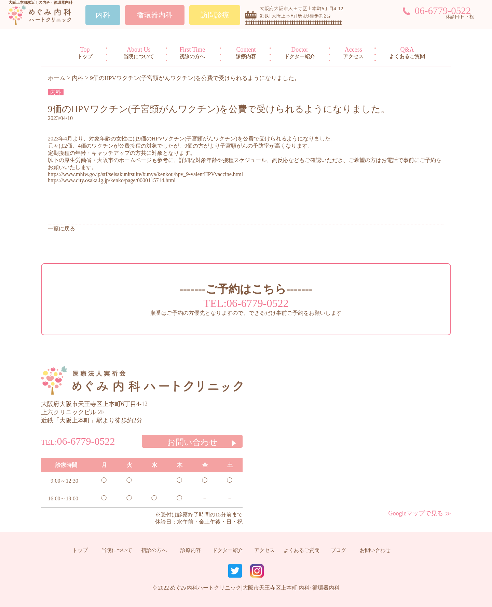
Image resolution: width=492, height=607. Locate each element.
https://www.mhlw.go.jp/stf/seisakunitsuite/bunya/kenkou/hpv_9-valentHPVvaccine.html (145, 174)
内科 (55, 92)
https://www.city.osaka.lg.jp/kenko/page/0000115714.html (112, 180)
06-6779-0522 (443, 10)
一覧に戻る (61, 228)
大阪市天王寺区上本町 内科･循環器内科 (291, 588)
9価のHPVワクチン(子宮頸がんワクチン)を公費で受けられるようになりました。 (219, 109)
